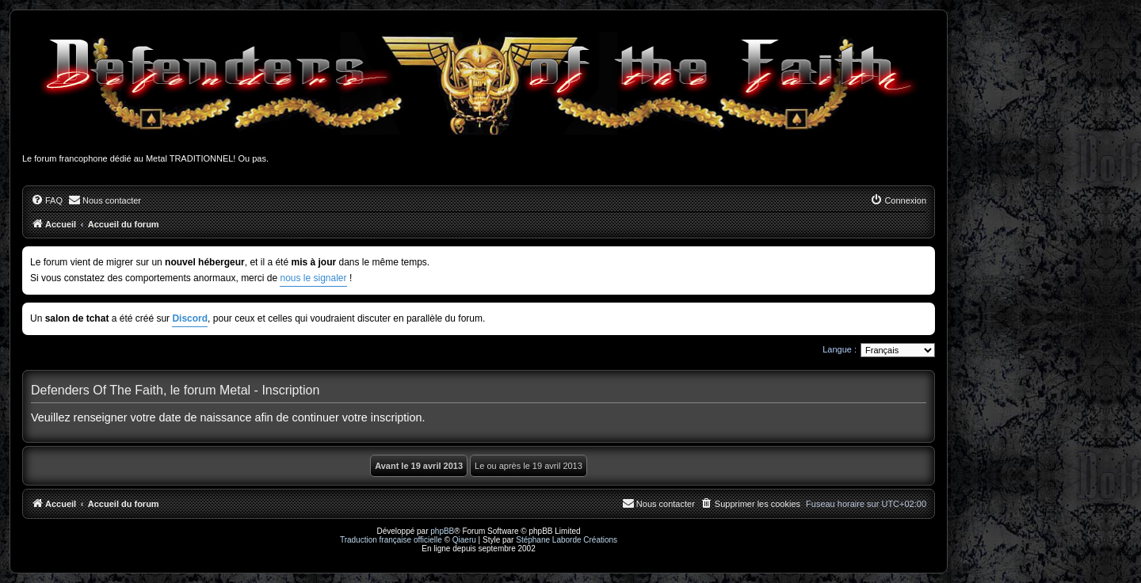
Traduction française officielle (391, 539)
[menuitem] (47, 200)
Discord (190, 318)
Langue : (839, 349)
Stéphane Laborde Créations (566, 539)
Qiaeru (464, 539)
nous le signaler (313, 278)
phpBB (442, 531)
